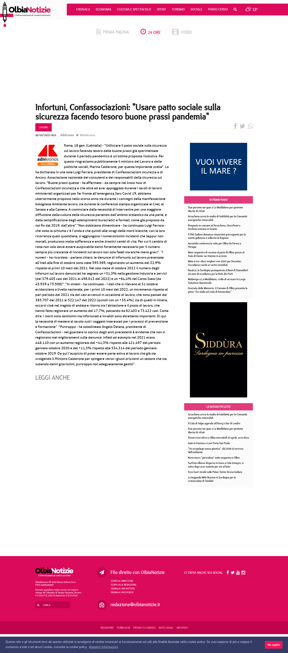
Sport (161, 9)
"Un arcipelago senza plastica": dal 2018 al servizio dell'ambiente (215, 450)
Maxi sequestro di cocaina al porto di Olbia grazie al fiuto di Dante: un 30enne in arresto (216, 254)
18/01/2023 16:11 (45, 135)
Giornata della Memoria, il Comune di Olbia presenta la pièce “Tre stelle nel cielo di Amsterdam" (217, 290)
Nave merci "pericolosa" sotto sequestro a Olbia (214, 458)
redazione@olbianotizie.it (135, 604)
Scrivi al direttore (122, 581)
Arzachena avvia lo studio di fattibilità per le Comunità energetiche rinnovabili (217, 218)
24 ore (150, 32)
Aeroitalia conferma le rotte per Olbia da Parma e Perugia (214, 245)
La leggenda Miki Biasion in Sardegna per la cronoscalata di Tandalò (212, 479)
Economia (103, 9)
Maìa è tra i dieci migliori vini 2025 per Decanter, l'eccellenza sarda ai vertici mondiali (215, 263)
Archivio (182, 628)
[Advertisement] (144, 70)
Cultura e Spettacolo (134, 9)
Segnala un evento (122, 592)
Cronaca (83, 9)
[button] (236, 9)
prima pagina (112, 32)
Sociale (196, 9)
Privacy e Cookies (144, 628)
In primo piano (218, 200)
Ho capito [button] (273, 644)
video (182, 32)
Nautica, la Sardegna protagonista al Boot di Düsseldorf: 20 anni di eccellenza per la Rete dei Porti (218, 272)
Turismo (178, 9)
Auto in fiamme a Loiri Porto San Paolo (209, 443)
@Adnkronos (85, 135)
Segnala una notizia (123, 588)
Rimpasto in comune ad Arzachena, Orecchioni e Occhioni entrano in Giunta (214, 227)
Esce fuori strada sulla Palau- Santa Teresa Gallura (215, 472)
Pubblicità (123, 628)
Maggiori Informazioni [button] (103, 647)
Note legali (166, 628)
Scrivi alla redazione (123, 584)
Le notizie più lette (219, 407)
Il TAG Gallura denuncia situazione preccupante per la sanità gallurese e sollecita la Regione (217, 236)
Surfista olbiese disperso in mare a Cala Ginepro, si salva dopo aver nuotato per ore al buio (216, 464)
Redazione (107, 628)
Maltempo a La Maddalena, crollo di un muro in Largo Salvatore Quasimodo (216, 281)
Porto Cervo (218, 9)
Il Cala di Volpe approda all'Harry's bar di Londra (214, 423)
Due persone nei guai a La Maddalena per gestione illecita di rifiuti (215, 209)
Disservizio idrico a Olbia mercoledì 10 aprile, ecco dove (218, 438)
